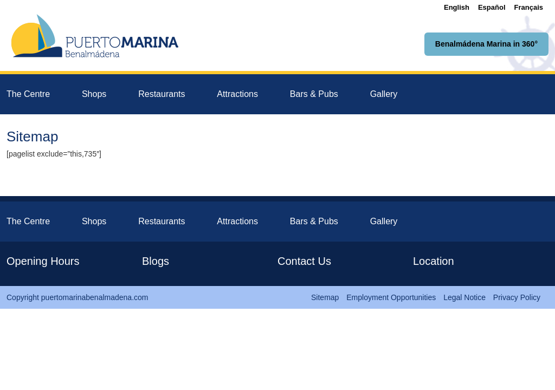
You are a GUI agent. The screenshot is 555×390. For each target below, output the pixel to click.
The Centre (28, 94)
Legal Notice (464, 297)
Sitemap (325, 297)
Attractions (237, 94)
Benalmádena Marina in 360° (486, 44)
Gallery (384, 94)
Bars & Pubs (314, 94)
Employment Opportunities (391, 297)
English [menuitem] (456, 7)
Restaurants (161, 94)
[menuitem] (456, 7)
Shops (94, 94)
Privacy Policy (516, 297)
